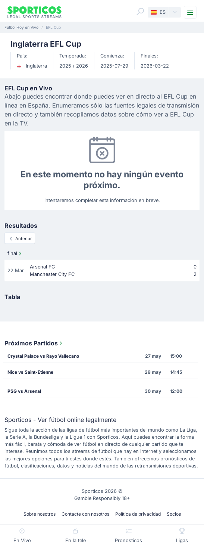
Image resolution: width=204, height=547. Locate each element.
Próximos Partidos (34, 343)
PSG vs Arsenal (24, 391)
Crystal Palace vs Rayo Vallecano (43, 356)
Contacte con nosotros (85, 514)
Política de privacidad (138, 514)
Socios (174, 514)
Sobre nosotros (39, 514)
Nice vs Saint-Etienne (30, 372)
